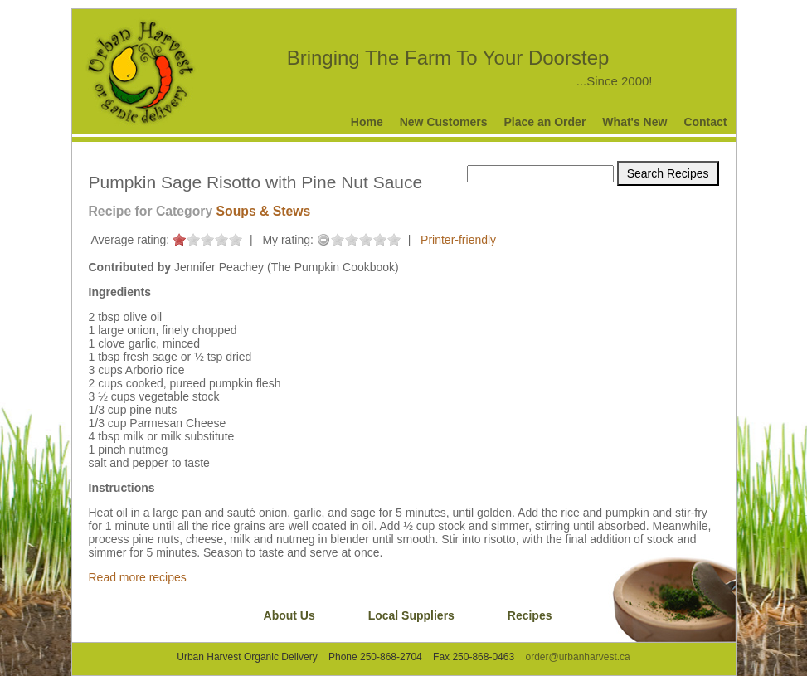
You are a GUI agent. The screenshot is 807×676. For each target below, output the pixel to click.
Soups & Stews (263, 211)
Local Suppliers (411, 615)
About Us (289, 615)
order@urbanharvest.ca (577, 657)
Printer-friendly (458, 239)
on (179, 239)
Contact (705, 122)
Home (367, 122)
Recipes (530, 615)
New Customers (444, 122)
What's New (634, 122)
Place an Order (545, 122)
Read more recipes (138, 577)
